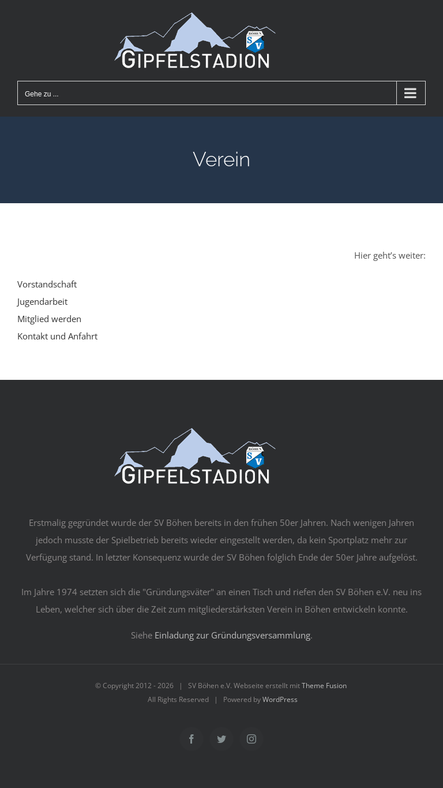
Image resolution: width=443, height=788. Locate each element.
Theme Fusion (324, 685)
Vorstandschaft (47, 284)
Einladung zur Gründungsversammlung (232, 635)
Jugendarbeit (42, 301)
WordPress (280, 699)
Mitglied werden (49, 318)
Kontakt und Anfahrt (57, 336)
